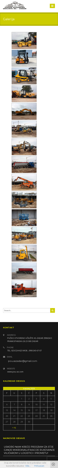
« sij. (14, 427)
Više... (28, 465)
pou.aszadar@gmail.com (22, 361)
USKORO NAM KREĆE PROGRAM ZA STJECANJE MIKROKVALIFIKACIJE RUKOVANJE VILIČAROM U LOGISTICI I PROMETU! (29, 449)
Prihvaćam (39, 465)
